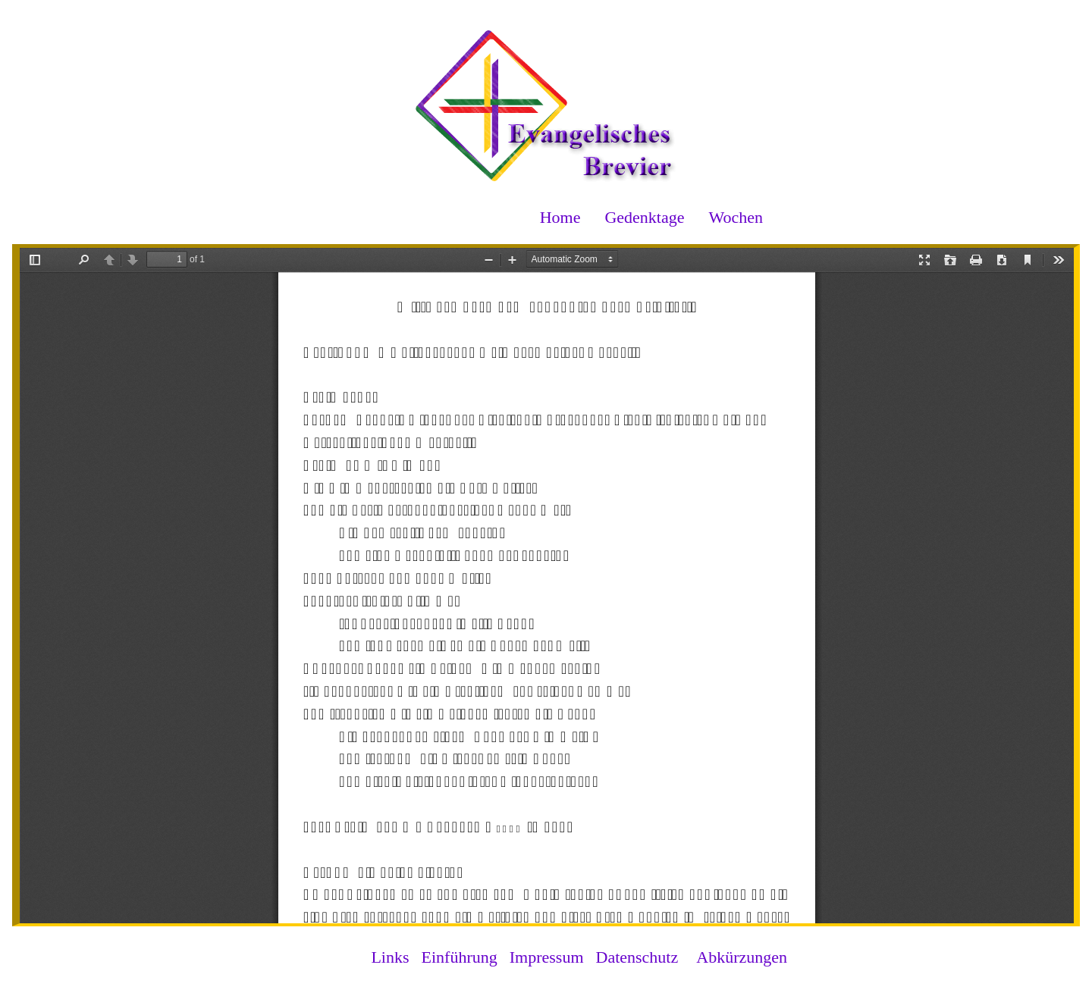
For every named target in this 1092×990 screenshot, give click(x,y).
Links (390, 957)
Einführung (459, 957)
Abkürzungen (741, 957)
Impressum (547, 957)
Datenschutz (637, 957)
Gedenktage (644, 217)
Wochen (735, 217)
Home (560, 217)
